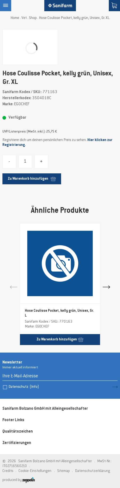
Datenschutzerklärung (92, 471)
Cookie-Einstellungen (34, 471)
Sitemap (63, 471)
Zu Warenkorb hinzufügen (32, 178)
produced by (18, 480)
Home (14, 18)
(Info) (34, 387)
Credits (7, 471)
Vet (24, 18)
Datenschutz (24, 387)
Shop (33, 18)
